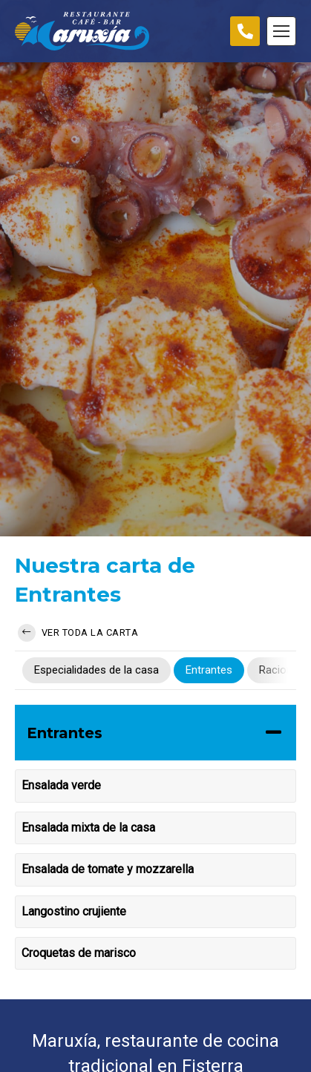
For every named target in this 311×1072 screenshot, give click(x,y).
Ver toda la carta (78, 633)
